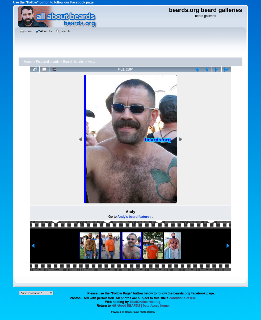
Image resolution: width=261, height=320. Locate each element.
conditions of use (182, 298)
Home (28, 62)
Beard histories (74, 62)
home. (141, 305)
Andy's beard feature (133, 217)
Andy (91, 62)
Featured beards (48, 62)
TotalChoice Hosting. (145, 302)
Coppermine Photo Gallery (140, 312)
